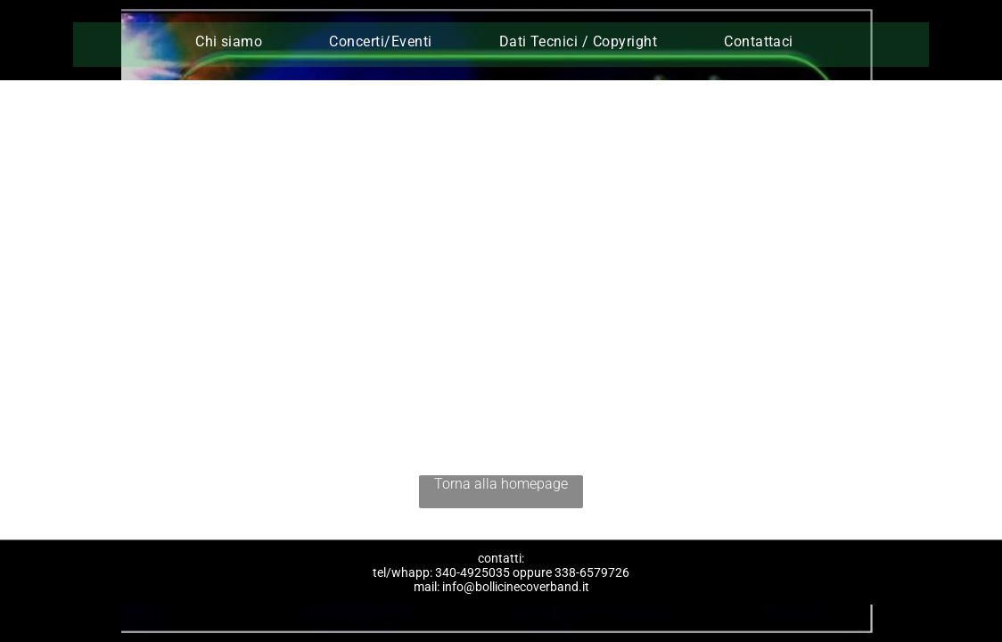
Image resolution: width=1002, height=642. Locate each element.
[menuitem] (235, 41)
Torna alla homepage (501, 483)
